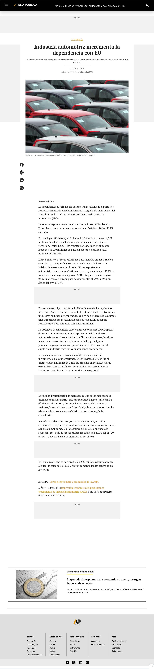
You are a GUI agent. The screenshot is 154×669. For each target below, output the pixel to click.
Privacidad (116, 644)
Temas (30, 637)
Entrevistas (75, 648)
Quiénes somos (119, 641)
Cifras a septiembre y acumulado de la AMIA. (74, 481)
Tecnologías (81, 6)
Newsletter (75, 641)
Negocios (69, 6)
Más (114, 637)
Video (72, 644)
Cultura (53, 641)
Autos (52, 648)
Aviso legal (117, 651)
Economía (59, 6)
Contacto (116, 648)
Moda (52, 644)
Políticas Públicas (98, 6)
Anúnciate (95, 641)
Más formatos (77, 637)
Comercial (96, 637)
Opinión (121, 6)
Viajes (52, 651)
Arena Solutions (98, 644)
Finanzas (112, 6)
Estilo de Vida (56, 637)
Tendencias (55, 654)
